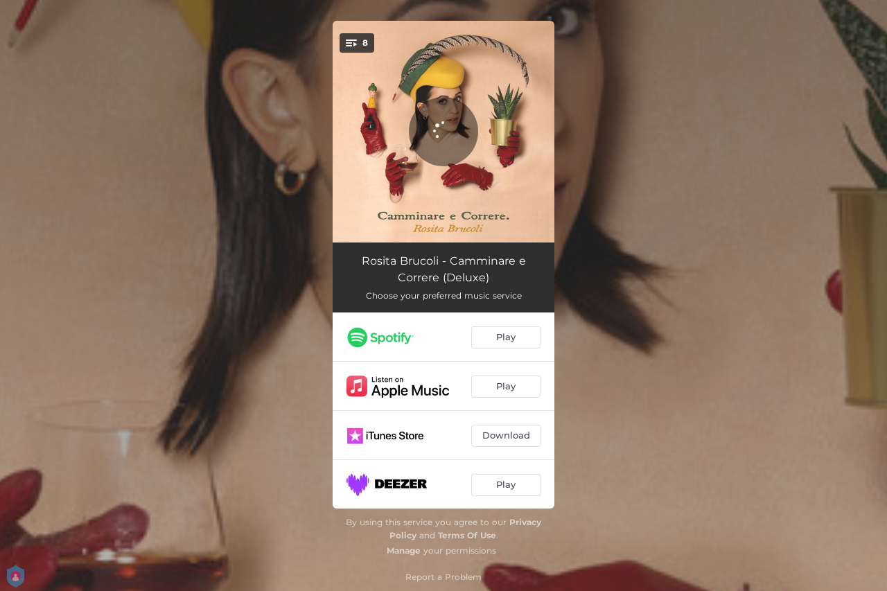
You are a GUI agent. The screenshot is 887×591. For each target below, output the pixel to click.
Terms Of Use (467, 535)
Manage (404, 550)
